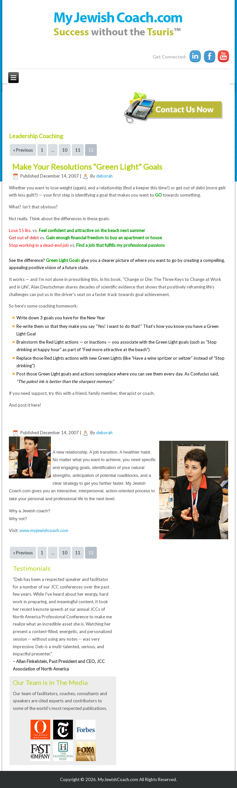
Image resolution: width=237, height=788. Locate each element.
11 (77, 150)
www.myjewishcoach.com (43, 530)
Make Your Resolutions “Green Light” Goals (87, 166)
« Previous (23, 150)
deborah (104, 176)
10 (64, 150)
